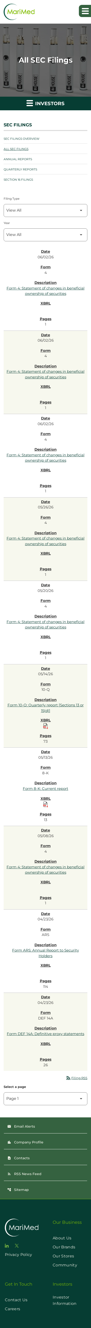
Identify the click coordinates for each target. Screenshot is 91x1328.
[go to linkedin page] (7, 1246)
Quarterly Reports (20, 169)
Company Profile (25, 1142)
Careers (12, 1309)
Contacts (18, 1158)
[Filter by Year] (45, 234)
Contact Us (16, 1300)
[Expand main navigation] (85, 11)
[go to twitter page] (17, 1246)
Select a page (15, 1087)
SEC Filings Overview (21, 138)
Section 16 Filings (18, 179)
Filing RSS (76, 1078)
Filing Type (11, 198)
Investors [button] (45, 103)
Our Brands (64, 1247)
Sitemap (18, 1190)
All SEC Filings (16, 149)
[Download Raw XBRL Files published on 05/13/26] (46, 804)
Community (65, 1265)
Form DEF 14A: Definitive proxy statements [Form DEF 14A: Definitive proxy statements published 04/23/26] (45, 1033)
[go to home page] (21, 1227)
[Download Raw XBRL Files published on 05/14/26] (46, 726)
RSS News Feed (24, 1174)
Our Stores (63, 1256)
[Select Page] (45, 1098)
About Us (62, 1238)
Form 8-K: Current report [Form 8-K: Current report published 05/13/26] (45, 788)
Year (7, 223)
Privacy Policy (18, 1254)
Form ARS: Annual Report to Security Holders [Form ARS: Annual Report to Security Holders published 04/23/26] (45, 953)
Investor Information (65, 1300)
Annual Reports (18, 159)
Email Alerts (21, 1126)
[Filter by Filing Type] (45, 210)
